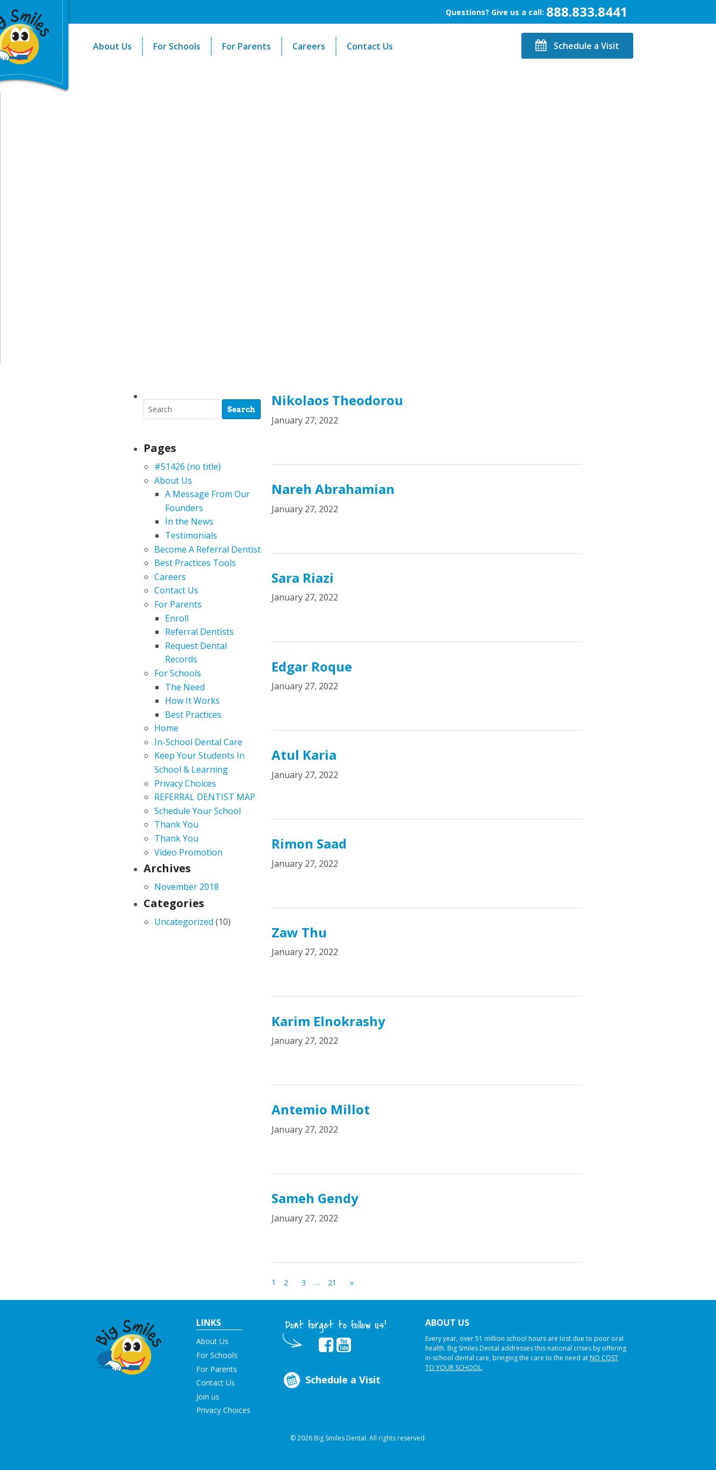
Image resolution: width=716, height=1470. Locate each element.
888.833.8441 (587, 11)
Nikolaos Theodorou (337, 400)
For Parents (246, 46)
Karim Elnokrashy (328, 1021)
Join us (207, 1396)
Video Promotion (188, 852)
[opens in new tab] (326, 1345)
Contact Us (370, 46)
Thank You (176, 824)
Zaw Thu (299, 932)
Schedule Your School (197, 811)
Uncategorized (183, 922)
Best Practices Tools (195, 563)
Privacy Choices (185, 783)
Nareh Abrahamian (333, 489)
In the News (189, 521)
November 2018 (186, 887)
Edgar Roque (311, 666)
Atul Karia (303, 755)
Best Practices (193, 714)
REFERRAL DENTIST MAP (204, 797)
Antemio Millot (320, 1109)
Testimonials (191, 535)
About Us (112, 46)
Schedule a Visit (577, 46)
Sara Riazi (302, 577)
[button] (128, 1345)
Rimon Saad (309, 843)
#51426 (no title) (187, 466)
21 (332, 1282)
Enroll (177, 618)
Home (166, 728)
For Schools (177, 46)
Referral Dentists (199, 632)
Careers (308, 46)
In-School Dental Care (198, 742)
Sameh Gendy (315, 1198)
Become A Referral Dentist (207, 549)
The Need (185, 687)
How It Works (192, 700)
